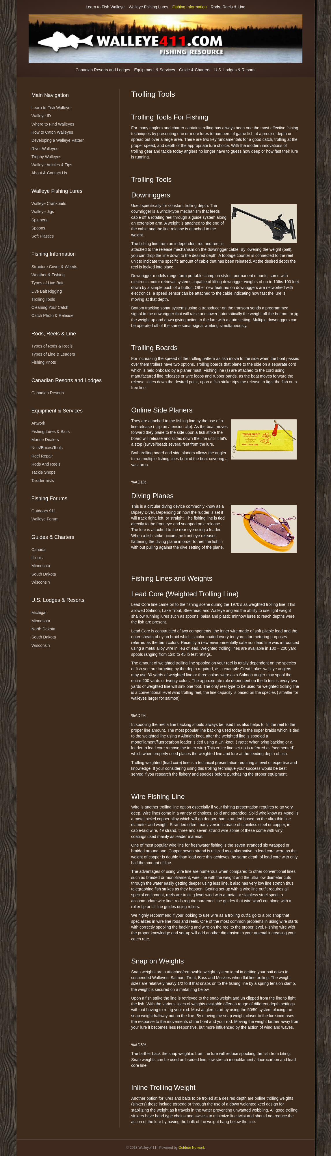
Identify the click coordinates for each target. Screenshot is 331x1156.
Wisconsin (40, 582)
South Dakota (43, 574)
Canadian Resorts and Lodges (102, 70)
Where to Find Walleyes (52, 124)
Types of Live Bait (47, 283)
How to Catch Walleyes (52, 132)
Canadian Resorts (47, 393)
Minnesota (40, 565)
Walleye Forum (45, 519)
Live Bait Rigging (46, 291)
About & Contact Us (49, 173)
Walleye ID (41, 115)
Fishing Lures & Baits (50, 431)
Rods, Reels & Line (228, 7)
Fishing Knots (43, 362)
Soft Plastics (42, 236)
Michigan (39, 612)
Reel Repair (42, 456)
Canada (38, 549)
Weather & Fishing (48, 274)
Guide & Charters (194, 70)
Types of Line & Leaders (53, 354)
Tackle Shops (43, 472)
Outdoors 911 (43, 511)
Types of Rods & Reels (51, 346)
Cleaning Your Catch (49, 307)
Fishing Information (189, 7)
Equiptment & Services (154, 70)
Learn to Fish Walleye (105, 7)
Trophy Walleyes (46, 156)
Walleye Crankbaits (48, 203)
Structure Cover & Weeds (54, 266)
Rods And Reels (45, 464)
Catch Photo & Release (52, 315)
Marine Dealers (45, 439)
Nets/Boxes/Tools (47, 447)
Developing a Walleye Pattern (58, 140)
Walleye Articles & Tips (51, 165)
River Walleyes (44, 148)
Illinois (37, 557)
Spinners (39, 220)
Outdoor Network (191, 1148)
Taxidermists (42, 480)
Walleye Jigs (42, 211)
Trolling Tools (43, 299)
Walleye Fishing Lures (148, 7)
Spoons (38, 228)
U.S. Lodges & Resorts (234, 70)
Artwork (38, 423)
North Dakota (43, 629)
